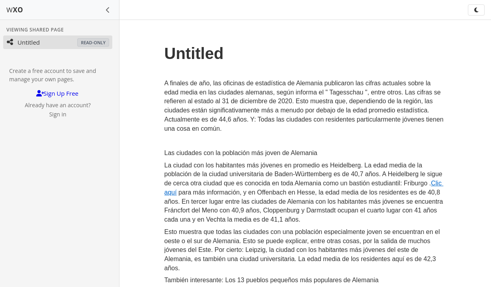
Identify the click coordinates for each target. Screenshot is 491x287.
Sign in (57, 114)
